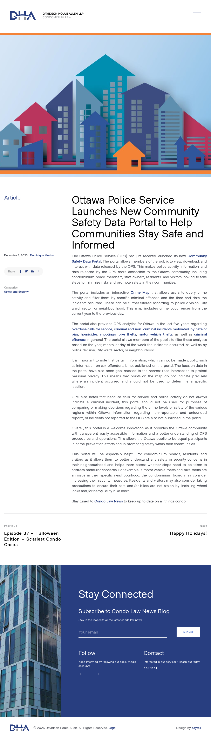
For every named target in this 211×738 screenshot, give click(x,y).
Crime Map (140, 292)
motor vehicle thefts (155, 334)
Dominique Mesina (42, 255)
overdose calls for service (92, 329)
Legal (112, 728)
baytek (196, 728)
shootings (108, 334)
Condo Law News (108, 501)
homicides (89, 334)
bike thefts (127, 334)
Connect (150, 667)
